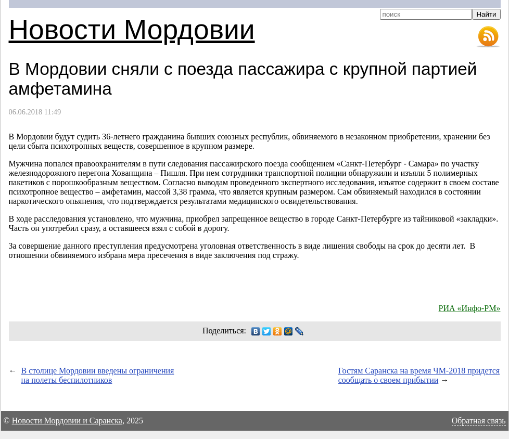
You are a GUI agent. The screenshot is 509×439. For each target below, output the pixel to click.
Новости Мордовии (132, 29)
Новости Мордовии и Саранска (67, 420)
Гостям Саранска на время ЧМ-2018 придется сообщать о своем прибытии (419, 375)
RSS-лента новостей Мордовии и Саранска (488, 36)
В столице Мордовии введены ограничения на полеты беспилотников (97, 375)
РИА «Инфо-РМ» (470, 308)
